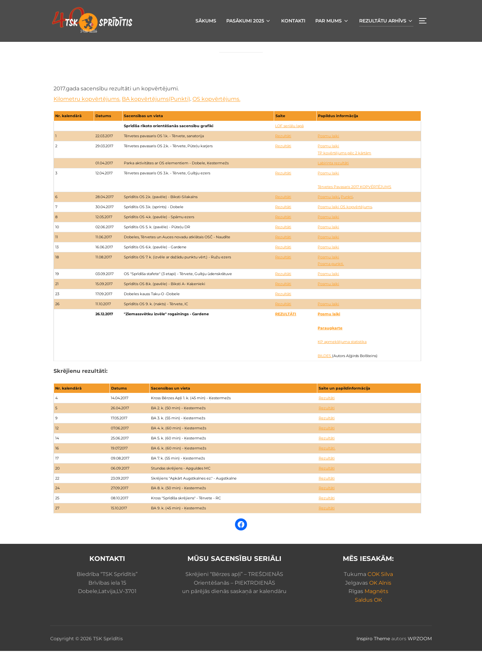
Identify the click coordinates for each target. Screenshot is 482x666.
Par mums (332, 21)
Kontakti (293, 21)
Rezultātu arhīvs (386, 21)
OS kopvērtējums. (216, 114)
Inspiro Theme (373, 654)
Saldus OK (368, 615)
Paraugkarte (330, 343)
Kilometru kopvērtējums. (87, 114)
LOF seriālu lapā (289, 141)
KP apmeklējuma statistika (342, 356)
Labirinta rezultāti (333, 178)
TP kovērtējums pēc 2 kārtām (344, 168)
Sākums (205, 21)
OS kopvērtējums (355, 222)
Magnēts (376, 606)
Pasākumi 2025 (248, 21)
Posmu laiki (328, 151)
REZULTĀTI (285, 329)
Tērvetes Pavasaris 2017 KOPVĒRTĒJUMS (354, 201)
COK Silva (380, 589)
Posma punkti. (331, 278)
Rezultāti (283, 151)
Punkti (347, 212)
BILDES (325, 370)
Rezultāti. (327, 463)
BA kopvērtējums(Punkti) (156, 114)
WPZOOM (420, 654)
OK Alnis (380, 598)
